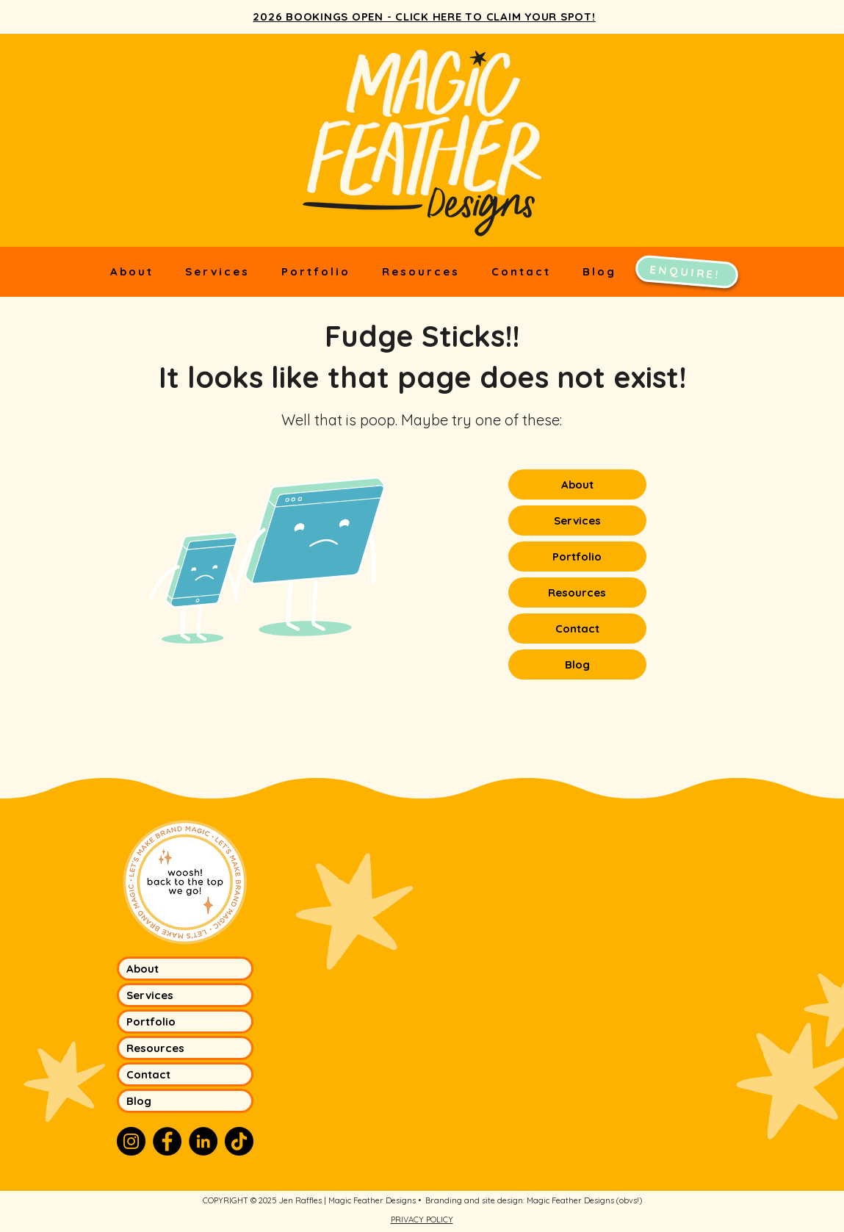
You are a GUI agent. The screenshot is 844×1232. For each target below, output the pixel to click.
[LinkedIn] (203, 1141)
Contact (577, 628)
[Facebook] (167, 1141)
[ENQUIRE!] (686, 271)
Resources (577, 592)
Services (577, 520)
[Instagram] (131, 1141)
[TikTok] (239, 1141)
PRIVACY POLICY (422, 1219)
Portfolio (577, 556)
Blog (577, 664)
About (577, 484)
